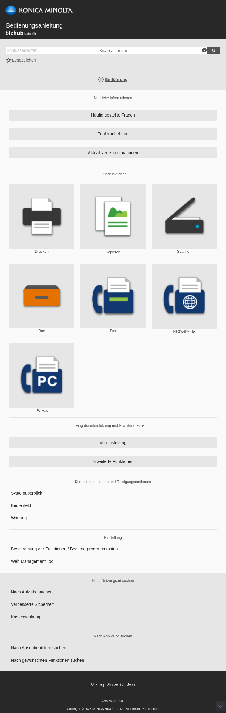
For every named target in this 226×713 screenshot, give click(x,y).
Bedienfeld (21, 505)
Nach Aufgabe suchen (31, 592)
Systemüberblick (26, 493)
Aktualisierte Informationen (113, 152)
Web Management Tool (32, 561)
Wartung (19, 517)
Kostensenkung (25, 616)
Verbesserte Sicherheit (32, 604)
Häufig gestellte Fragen (113, 115)
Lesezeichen (24, 60)
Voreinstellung (113, 442)
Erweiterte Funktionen (112, 461)
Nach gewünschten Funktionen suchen (47, 660)
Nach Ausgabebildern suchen (38, 647)
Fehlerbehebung (113, 133)
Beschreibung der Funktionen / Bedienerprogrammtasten (64, 548)
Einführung (116, 79)
